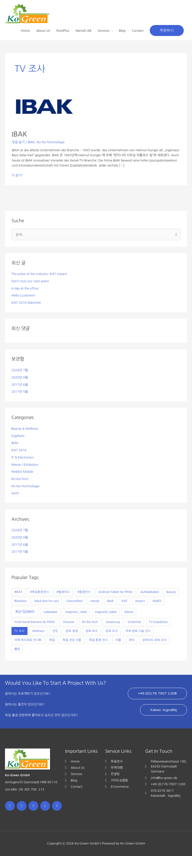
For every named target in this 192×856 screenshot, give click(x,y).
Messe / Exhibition (25, 464)
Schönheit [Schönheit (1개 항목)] (134, 622)
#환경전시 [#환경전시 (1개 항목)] (84, 592)
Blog (122, 30)
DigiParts (18, 436)
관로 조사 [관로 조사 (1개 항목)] (112, 631)
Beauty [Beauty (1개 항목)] (171, 592)
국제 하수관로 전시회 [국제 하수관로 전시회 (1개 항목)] (27, 640)
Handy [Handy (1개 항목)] (94, 601)
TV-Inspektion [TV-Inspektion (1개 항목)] (158, 622)
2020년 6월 (20, 377)
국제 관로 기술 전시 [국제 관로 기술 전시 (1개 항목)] (138, 631)
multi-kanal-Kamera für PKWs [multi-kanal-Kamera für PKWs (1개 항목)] (34, 622)
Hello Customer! (24, 295)
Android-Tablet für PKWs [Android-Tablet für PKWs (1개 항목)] (115, 592)
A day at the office (25, 288)
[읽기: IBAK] (44, 107)
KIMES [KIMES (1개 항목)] (157, 601)
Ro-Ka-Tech (20, 478)
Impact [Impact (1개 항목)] (140, 601)
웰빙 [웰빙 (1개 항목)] (17, 649)
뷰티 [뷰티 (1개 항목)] (131, 640)
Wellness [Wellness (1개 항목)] (38, 631)
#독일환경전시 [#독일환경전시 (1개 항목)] (39, 592)
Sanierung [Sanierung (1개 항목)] (113, 622)
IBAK (19, 134)
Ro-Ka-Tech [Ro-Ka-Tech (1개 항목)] (90, 622)
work (15, 493)
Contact (137, 30)
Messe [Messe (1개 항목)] (128, 612)
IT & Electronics (23, 457)
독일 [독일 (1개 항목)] (52, 640)
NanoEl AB (84, 30)
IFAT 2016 (19, 450)
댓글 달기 (18, 142)
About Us (43, 30)
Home (25, 30)
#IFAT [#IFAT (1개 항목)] (18, 592)
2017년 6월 (20, 384)
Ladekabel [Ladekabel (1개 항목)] (50, 612)
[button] (167, 30)
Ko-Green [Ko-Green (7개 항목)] (25, 611)
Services (103, 30)
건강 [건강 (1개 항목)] (55, 631)
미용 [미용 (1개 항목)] (118, 640)
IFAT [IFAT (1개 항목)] (125, 601)
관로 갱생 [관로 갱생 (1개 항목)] (72, 631)
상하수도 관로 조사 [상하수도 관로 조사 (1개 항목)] (154, 640)
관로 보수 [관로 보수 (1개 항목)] (92, 631)
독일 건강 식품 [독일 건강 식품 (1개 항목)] (71, 640)
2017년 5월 (20, 391)
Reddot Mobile (22, 471)
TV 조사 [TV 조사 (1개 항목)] (19, 631)
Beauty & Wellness (25, 428)
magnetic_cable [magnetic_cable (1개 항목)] (76, 612)
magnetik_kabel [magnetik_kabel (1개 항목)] (106, 612)
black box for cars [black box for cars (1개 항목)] (46, 601)
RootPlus (63, 30)
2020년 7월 (20, 370)
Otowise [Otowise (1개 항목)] (68, 622)
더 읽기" (17, 175)
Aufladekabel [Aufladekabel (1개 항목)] (149, 592)
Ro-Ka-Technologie (50, 142)
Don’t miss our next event (30, 281)
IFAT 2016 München (26, 302)
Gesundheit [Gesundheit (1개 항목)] (74, 601)
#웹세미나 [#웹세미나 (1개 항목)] (63, 592)
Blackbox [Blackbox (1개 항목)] (20, 601)
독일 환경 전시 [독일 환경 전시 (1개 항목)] (98, 640)
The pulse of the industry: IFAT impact (39, 274)
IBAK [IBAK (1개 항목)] (110, 601)
